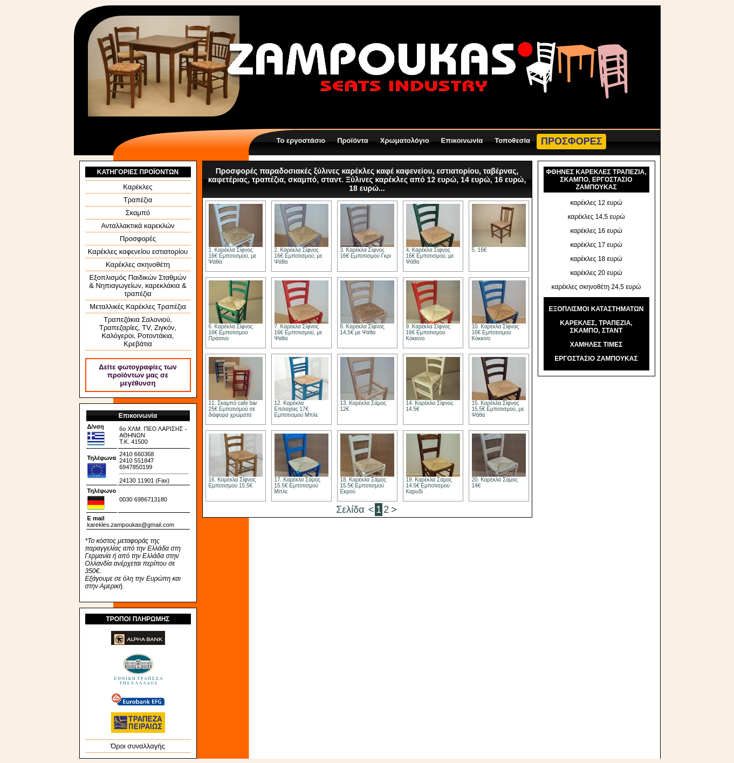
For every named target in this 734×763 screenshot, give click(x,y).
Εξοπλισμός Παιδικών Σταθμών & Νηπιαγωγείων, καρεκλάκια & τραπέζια (138, 285)
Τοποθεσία (512, 140)
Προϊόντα (352, 140)
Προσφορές (138, 239)
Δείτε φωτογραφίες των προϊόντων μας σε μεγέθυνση (137, 375)
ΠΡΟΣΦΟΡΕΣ (571, 141)
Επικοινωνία (462, 140)
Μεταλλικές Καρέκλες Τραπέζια (138, 307)
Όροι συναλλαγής (138, 746)
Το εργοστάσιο (301, 140)
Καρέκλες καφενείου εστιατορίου (138, 252)
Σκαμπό (138, 213)
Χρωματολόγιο (404, 140)
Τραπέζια (138, 200)
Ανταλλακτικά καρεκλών (137, 226)
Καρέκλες (137, 187)
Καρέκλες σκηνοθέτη (138, 264)
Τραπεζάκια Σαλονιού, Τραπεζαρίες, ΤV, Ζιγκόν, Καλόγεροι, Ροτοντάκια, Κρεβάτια (137, 331)
